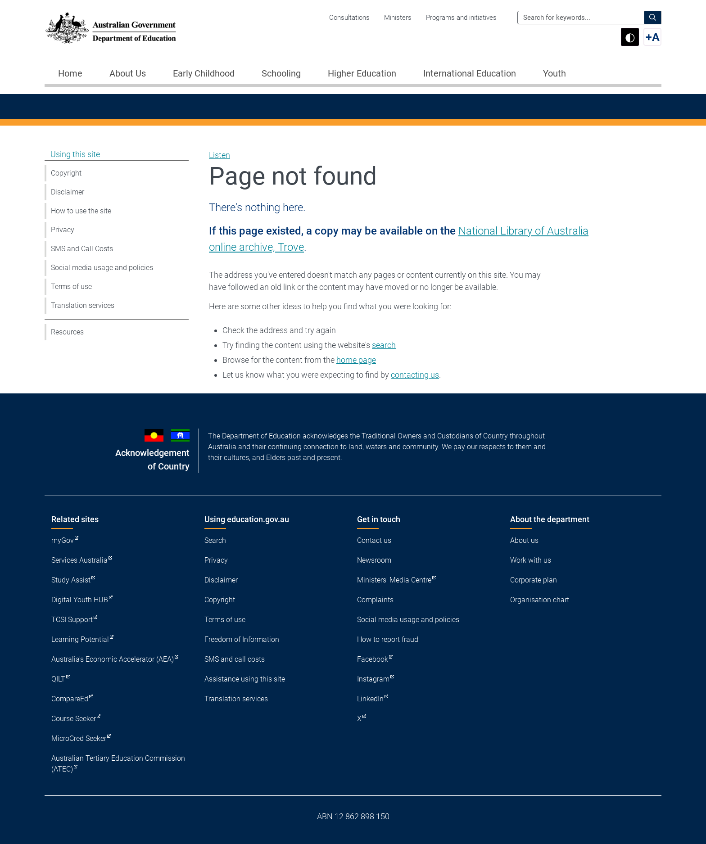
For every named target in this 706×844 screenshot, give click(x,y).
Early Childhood (204, 73)
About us (524, 540)
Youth (554, 73)
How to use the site (81, 211)
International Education (469, 73)
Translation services (82, 305)
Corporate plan (533, 580)
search (384, 345)
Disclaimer (67, 192)
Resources (67, 332)
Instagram (373, 679)
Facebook (372, 659)
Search (215, 540)
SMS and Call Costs (82, 248)
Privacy (62, 230)
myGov (62, 540)
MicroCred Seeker (78, 738)
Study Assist (71, 580)
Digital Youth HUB (79, 600)
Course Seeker (73, 718)
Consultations (349, 18)
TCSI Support (72, 619)
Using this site (75, 154)
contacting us (415, 374)
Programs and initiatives (461, 18)
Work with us (530, 560)
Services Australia (79, 560)
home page (356, 360)
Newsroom (374, 560)
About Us (127, 73)
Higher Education (362, 73)
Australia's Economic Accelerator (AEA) (112, 659)
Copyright (66, 173)
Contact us (374, 540)
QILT (58, 679)
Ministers (398, 18)
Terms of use (71, 286)
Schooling (281, 73)
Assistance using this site (244, 679)
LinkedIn (370, 699)
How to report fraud (387, 639)
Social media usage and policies (102, 267)
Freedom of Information (241, 639)
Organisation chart (539, 600)
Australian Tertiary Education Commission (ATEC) (118, 763)
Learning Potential (80, 639)
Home (70, 73)
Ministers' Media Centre (394, 580)
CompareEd (69, 699)
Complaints (375, 600)
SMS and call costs (234, 659)
